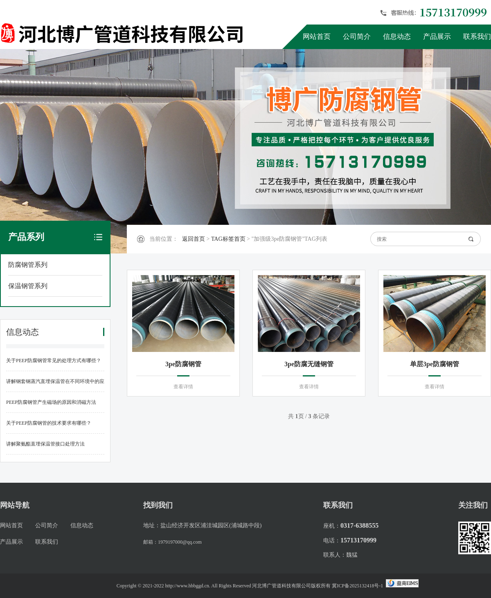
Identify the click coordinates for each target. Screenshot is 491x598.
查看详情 (183, 387)
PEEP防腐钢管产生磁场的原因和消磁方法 (51, 402)
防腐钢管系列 (27, 264)
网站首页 (317, 36)
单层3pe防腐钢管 (434, 364)
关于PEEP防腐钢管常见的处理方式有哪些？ (53, 360)
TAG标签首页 (228, 239)
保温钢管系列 (27, 285)
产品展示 (437, 36)
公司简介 (357, 36)
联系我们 (477, 36)
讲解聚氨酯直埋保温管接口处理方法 (45, 444)
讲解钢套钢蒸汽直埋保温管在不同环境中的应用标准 (55, 385)
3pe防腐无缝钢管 (308, 364)
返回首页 (193, 239)
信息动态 (397, 36)
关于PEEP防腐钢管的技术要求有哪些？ (48, 423)
